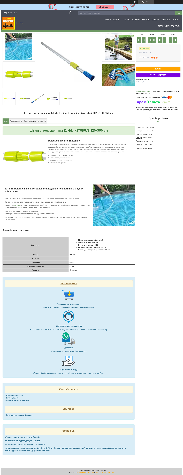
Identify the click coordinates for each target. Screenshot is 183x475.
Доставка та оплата (150, 20)
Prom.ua (103, 470)
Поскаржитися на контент (85, 472)
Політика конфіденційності (104, 472)
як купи (17, 205)
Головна (107, 20)
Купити (158, 69)
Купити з (158, 75)
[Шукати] (178, 13)
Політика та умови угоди (169, 26)
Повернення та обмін (170, 20)
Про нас (126, 20)
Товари (116, 20)
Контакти (136, 20)
